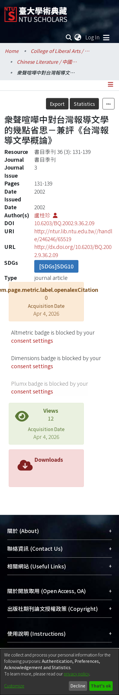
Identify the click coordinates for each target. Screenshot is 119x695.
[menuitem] (78, 37)
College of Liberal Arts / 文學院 (61, 50)
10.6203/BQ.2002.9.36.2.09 (64, 223)
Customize (14, 686)
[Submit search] (68, 37)
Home (12, 50)
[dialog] (59, 672)
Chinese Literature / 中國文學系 (47, 61)
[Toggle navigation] (106, 37)
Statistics (97, 103)
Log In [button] (92, 37)
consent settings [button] (32, 340)
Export (70, 103)
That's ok (101, 686)
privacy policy (76, 674)
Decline (77, 686)
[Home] (36, 12)
